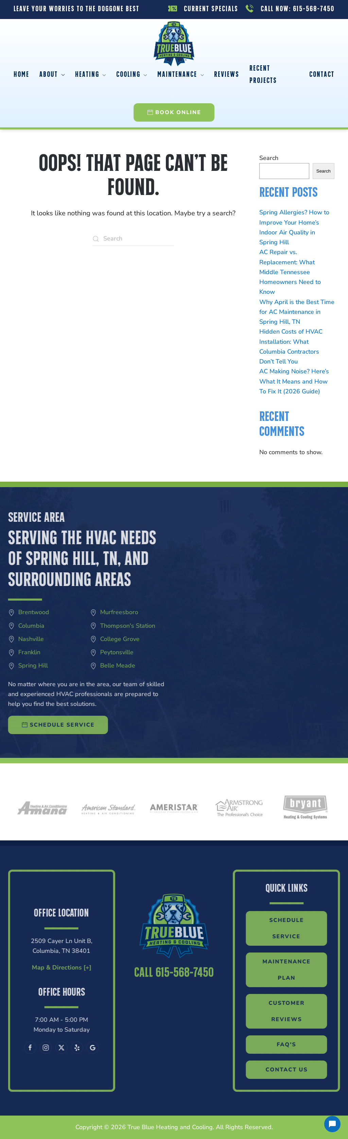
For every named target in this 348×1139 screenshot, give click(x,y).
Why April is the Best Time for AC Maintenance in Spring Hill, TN (296, 312)
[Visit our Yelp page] (53, 1048)
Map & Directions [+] (37, 967)
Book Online (174, 112)
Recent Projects (263, 75)
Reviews (226, 75)
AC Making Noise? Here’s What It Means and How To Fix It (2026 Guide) (294, 381)
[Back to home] (174, 36)
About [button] (52, 75)
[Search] (133, 239)
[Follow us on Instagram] (21, 1048)
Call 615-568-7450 (174, 998)
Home (21, 75)
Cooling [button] (131, 75)
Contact (321, 75)
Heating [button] (90, 75)
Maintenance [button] (180, 75)
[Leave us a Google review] (68, 1048)
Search (268, 158)
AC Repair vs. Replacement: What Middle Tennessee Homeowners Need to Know (290, 272)
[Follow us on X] (37, 1048)
